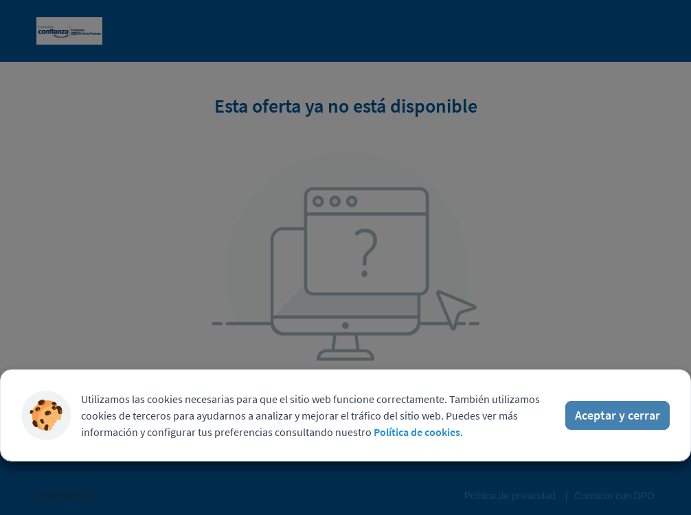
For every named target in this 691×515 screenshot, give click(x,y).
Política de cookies (417, 432)
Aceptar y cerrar (617, 415)
